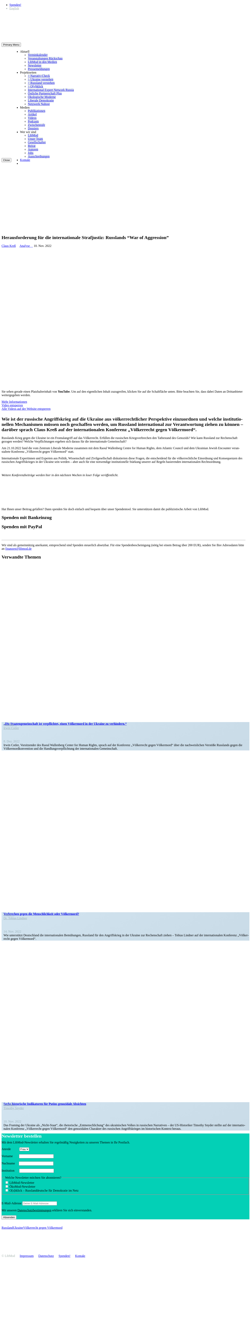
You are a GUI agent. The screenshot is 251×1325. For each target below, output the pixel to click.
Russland (7, 1227)
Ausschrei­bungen (39, 156)
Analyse (26, 245)
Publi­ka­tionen (36, 110)
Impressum (27, 1256)
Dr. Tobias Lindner (15, 918)
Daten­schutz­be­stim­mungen (34, 1210)
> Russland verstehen (41, 83)
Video (9, 914)
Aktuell (24, 51)
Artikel (32, 114)
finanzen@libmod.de (18, 548)
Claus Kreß (9, 245)
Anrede (10, 1149)
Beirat (31, 146)
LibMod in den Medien (42, 62)
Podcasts (33, 121)
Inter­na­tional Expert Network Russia (51, 90)
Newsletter (34, 65)
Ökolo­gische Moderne (42, 97)
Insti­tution (10, 1170)
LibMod (33, 135)
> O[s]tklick (35, 86)
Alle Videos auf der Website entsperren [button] (26, 408)
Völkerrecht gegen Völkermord (43, 1227)
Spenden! (15, 4)
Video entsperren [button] (12, 405)
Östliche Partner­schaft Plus (45, 93)
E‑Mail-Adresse (12, 1203)
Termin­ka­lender (38, 55)
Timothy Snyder (14, 1108)
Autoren (33, 149)
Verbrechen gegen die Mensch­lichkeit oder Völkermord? (41, 914)
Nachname (10, 1163)
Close (6, 160)
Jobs (30, 153)
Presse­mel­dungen (39, 69)
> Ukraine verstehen (40, 79)
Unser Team (35, 138)
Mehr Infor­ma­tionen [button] (14, 401)
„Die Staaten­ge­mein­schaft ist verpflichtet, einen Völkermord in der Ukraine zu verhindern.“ (65, 723)
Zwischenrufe (36, 125)
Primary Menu (11, 44)
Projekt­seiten (28, 72)
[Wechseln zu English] (14, 8)
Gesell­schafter (37, 142)
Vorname (10, 1156)
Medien (25, 107)
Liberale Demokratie (41, 100)
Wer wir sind (28, 132)
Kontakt (25, 160)
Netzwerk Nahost (39, 104)
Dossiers (33, 128)
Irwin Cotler (11, 728)
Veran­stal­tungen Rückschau (45, 58)
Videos (32, 118)
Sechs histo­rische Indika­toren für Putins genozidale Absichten (45, 1104)
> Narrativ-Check (39, 75)
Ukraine (18, 1227)
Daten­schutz (46, 1256)
